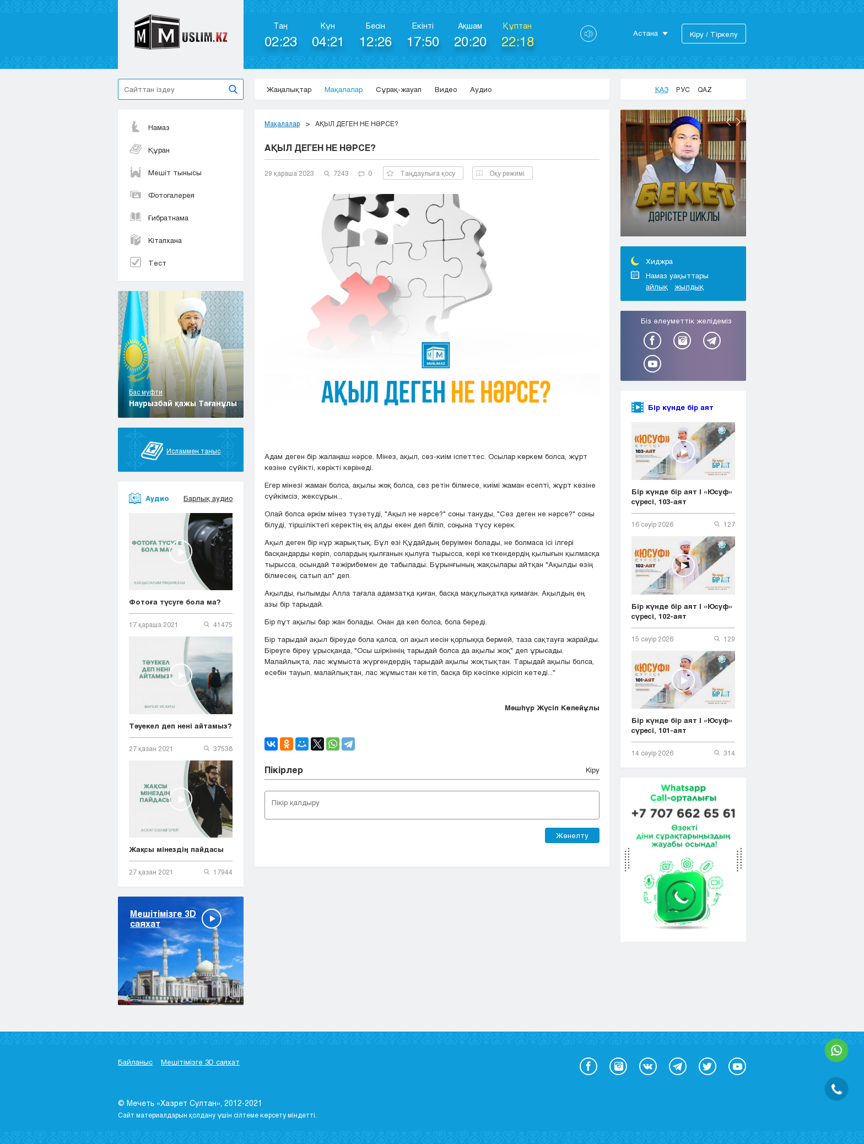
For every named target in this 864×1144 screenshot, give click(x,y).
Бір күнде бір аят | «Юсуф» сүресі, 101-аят (682, 725)
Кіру (593, 769)
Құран (149, 150)
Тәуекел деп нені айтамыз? (180, 725)
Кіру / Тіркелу (714, 34)
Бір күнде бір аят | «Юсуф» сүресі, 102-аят (682, 611)
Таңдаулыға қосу (421, 173)
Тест (147, 262)
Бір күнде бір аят (681, 407)
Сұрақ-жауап (399, 89)
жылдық (689, 286)
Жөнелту (572, 835)
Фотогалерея (162, 195)
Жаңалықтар (289, 89)
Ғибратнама (158, 217)
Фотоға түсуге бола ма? (175, 601)
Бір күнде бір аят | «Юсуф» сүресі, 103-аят (682, 496)
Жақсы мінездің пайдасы (176, 849)
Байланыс (135, 1061)
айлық (657, 286)
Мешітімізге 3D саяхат (200, 1061)
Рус (683, 89)
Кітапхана (155, 240)
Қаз (661, 89)
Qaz (705, 89)
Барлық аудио (208, 498)
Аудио (481, 89)
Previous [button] (728, 121)
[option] (683, 175)
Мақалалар (344, 89)
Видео (446, 89)
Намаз (149, 127)
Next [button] (738, 121)
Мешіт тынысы (165, 172)
